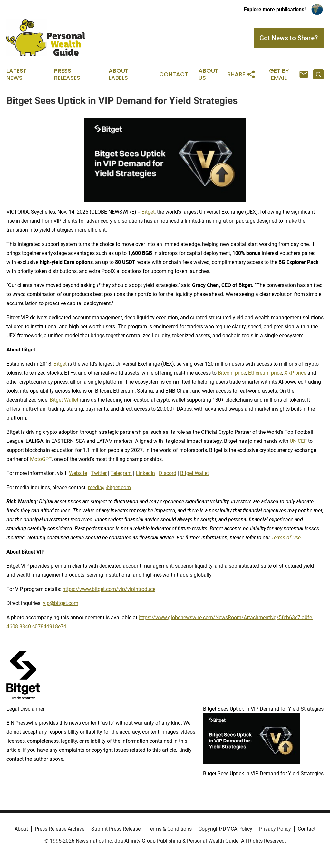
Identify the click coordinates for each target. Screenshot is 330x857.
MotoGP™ (41, 459)
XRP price (295, 373)
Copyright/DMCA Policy (225, 829)
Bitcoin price (232, 373)
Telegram (121, 473)
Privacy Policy (275, 829)
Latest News (16, 74)
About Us (208, 74)
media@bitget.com (109, 487)
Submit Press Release (116, 829)
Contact (173, 74)
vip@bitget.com (60, 603)
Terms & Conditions (169, 829)
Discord (167, 473)
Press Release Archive (59, 829)
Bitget (148, 212)
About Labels (119, 74)
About (21, 829)
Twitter (99, 473)
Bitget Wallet (64, 400)
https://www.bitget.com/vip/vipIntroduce (109, 589)
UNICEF (298, 441)
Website (78, 473)
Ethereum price (265, 373)
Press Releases (67, 74)
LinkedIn (145, 473)
